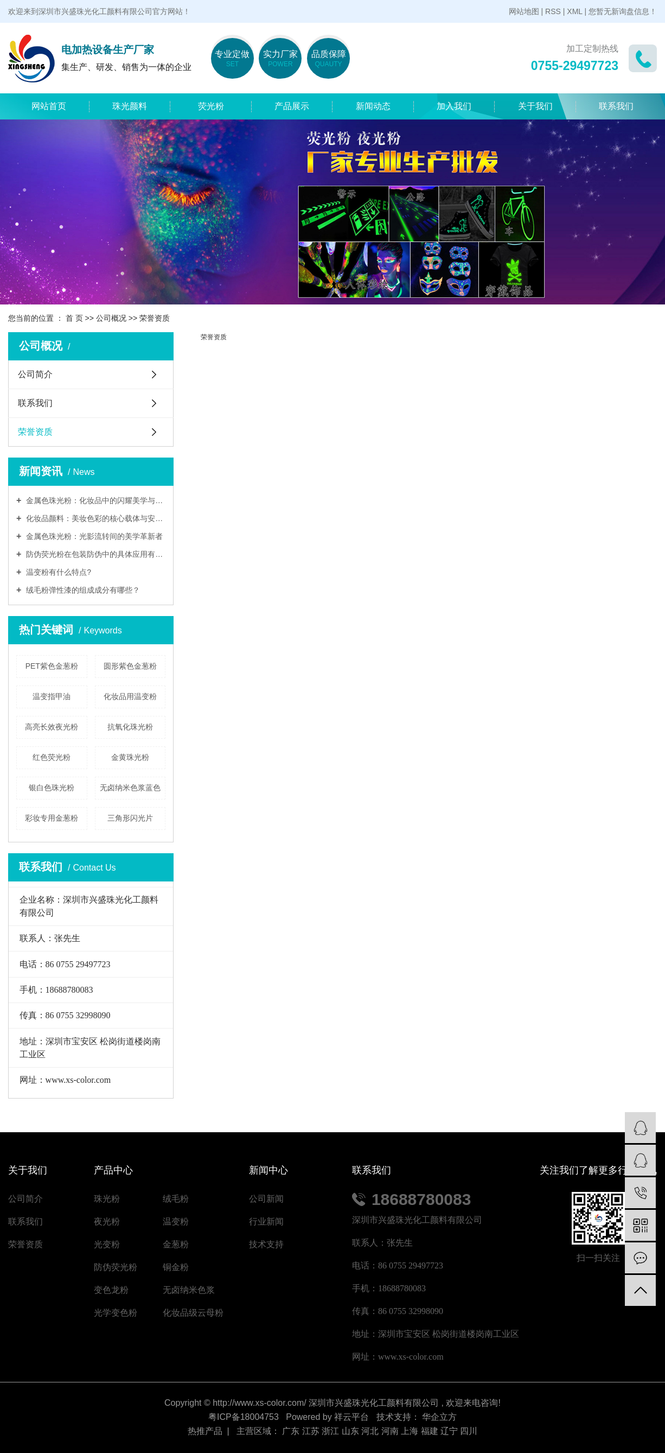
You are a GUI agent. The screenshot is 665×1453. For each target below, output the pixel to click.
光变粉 (107, 1244)
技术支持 (266, 1244)
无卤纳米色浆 (189, 1290)
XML (574, 11)
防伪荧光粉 (115, 1267)
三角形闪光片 (130, 818)
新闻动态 (373, 106)
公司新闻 (266, 1198)
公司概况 (111, 318)
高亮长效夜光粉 (51, 726)
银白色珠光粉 (51, 787)
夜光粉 (107, 1221)
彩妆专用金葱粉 (51, 818)
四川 (468, 1431)
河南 (390, 1431)
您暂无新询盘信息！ (623, 11)
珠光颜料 (129, 106)
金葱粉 (176, 1244)
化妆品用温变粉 (130, 696)
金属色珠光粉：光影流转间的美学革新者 (93, 536)
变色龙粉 (111, 1290)
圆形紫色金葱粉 (130, 666)
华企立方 (438, 1417)
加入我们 (454, 106)
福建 (429, 1431)
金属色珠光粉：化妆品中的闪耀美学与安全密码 (94, 500)
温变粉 (176, 1221)
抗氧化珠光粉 (130, 726)
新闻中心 (268, 1170)
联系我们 (616, 106)
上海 (409, 1431)
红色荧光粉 (52, 757)
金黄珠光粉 (130, 757)
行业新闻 (266, 1221)
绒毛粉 (176, 1198)
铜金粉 (176, 1267)
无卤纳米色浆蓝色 (130, 787)
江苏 (310, 1431)
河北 (370, 1431)
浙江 (330, 1431)
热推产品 (205, 1431)
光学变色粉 (115, 1312)
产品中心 (113, 1170)
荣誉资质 (35, 431)
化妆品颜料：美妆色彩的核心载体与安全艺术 (94, 518)
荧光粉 (211, 106)
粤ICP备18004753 (243, 1417)
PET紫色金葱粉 (51, 666)
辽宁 (449, 1431)
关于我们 (535, 106)
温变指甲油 (52, 696)
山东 (350, 1431)
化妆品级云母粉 (193, 1312)
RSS (553, 11)
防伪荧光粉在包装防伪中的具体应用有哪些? (94, 554)
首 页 (74, 318)
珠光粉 (107, 1198)
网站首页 (48, 106)
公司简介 (35, 374)
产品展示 (291, 106)
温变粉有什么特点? (57, 572)
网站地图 (524, 11)
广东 (290, 1431)
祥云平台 (351, 1417)
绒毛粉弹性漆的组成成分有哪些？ (82, 590)
